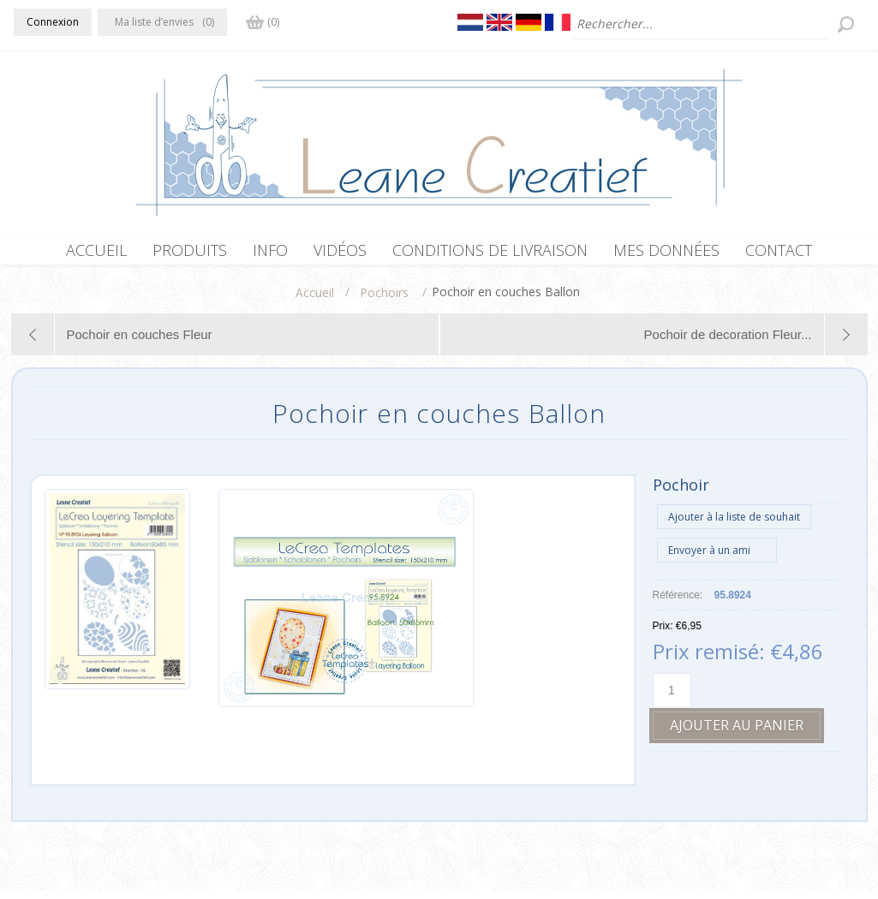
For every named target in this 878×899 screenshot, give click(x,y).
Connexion (53, 22)
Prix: (663, 634)
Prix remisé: (709, 660)
